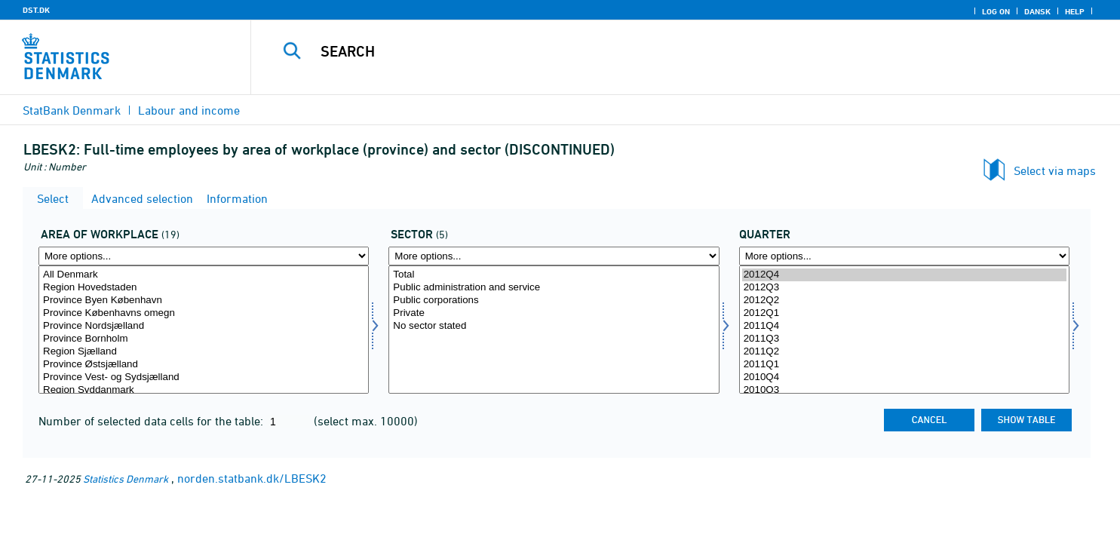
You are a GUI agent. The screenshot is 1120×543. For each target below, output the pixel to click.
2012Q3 (904, 287)
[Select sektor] (553, 329)
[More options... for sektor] (553, 256)
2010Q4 (904, 377)
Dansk (1037, 11)
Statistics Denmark (125, 478)
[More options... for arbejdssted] (203, 256)
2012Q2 (904, 300)
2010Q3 (904, 390)
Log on (996, 11)
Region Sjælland (203, 351)
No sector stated (553, 326)
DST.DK (36, 10)
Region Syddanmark (203, 390)
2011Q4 (904, 326)
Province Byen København (203, 300)
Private (553, 313)
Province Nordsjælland (203, 326)
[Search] (657, 51)
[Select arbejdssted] (203, 329)
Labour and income (189, 110)
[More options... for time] (904, 256)
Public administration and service (553, 287)
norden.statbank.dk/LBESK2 (252, 478)
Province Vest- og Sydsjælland (203, 377)
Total (553, 274)
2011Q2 (904, 351)
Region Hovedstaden (203, 287)
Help (1075, 11)
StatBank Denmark (72, 110)
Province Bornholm (203, 339)
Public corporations (553, 300)
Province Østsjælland (203, 364)
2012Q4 (904, 274)
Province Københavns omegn (203, 313)
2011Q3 (904, 339)
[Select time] (904, 329)
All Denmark (203, 274)
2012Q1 (904, 313)
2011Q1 (904, 364)
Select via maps (1055, 170)
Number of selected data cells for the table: (152, 421)
